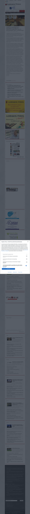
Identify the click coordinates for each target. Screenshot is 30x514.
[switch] (26, 256)
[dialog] (15, 257)
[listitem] (15, 254)
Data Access (15, 272)
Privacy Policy (20, 272)
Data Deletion (10, 272)
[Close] (28, 242)
